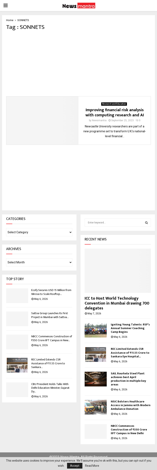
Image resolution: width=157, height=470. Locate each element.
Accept (74, 465)
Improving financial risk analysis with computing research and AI (114, 112)
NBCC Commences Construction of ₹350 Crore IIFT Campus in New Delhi (129, 430)
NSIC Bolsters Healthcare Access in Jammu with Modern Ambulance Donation (130, 405)
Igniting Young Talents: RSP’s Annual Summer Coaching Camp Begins (130, 328)
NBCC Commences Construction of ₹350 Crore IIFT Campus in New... (51, 338)
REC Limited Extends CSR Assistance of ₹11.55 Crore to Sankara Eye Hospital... (130, 353)
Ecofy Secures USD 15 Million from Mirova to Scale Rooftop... (51, 292)
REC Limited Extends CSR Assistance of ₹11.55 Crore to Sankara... (48, 363)
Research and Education (114, 104)
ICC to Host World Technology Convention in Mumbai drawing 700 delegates (117, 303)
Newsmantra (99, 120)
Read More (92, 465)
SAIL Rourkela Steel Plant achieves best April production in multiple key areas (128, 379)
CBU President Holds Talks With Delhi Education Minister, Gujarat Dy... (50, 388)
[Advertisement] (78, 63)
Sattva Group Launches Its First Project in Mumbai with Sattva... (50, 315)
